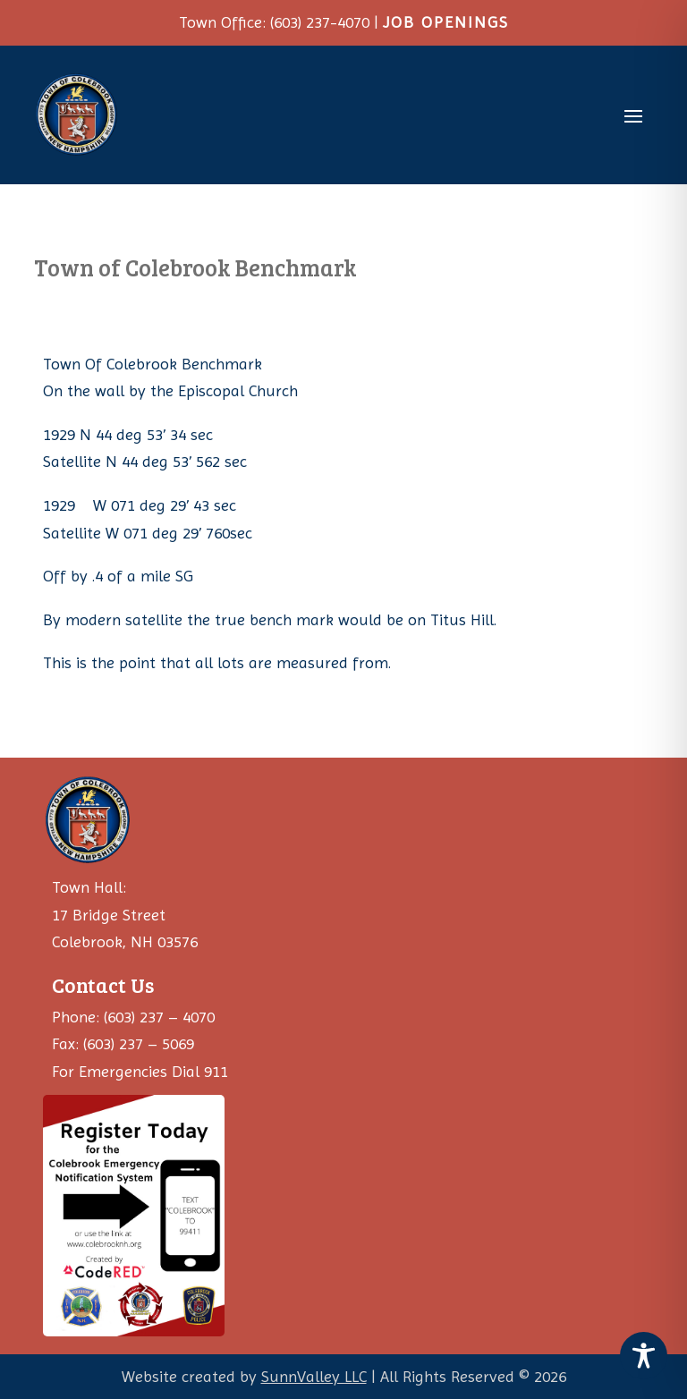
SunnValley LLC (314, 1376)
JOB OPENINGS (446, 22)
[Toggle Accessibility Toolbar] (643, 1355)
